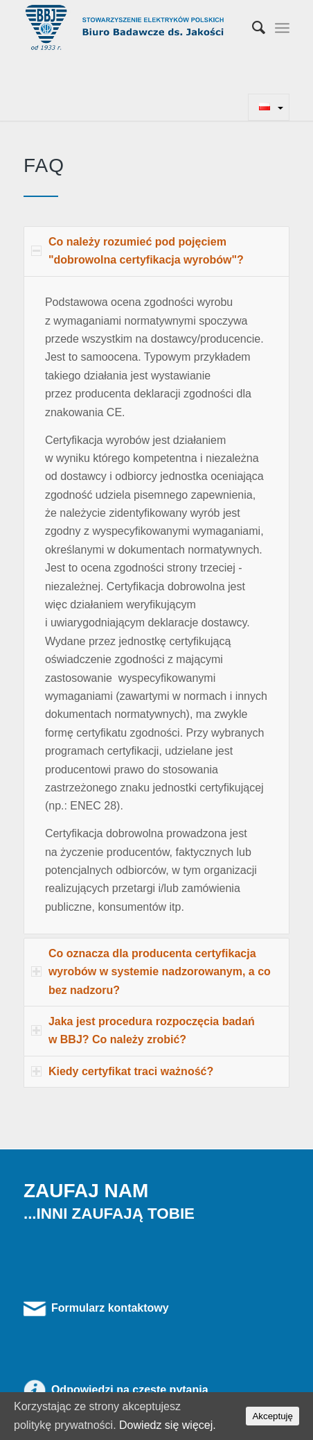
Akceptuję (272, 1416)
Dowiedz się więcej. (167, 1425)
